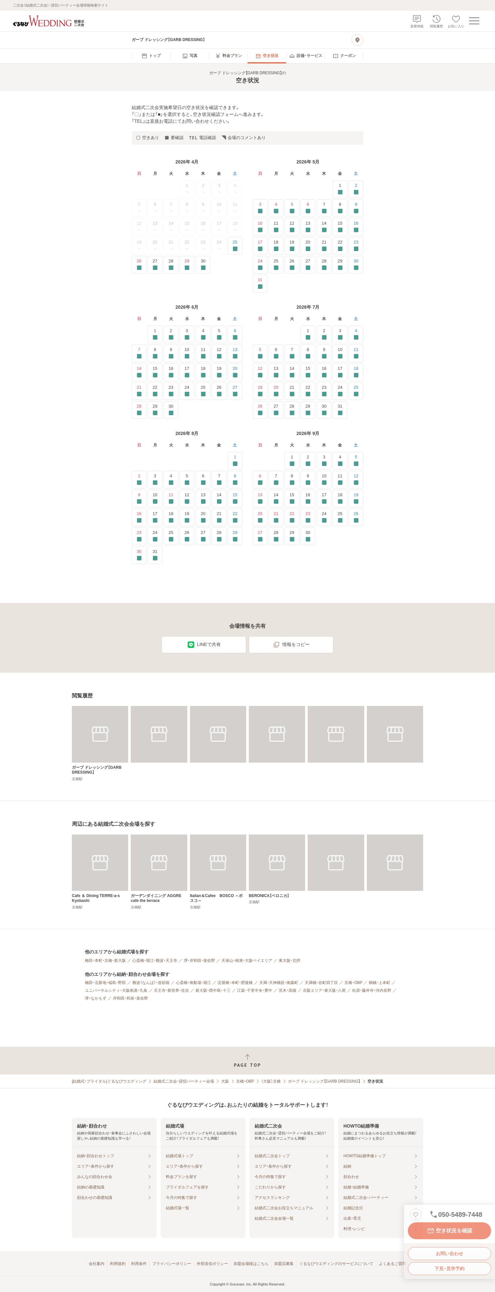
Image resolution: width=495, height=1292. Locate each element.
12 (139, 226)
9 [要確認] (356, 208)
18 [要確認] (276, 245)
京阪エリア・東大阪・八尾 (324, 990)
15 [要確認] (340, 226)
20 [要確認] (308, 245)
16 (203, 226)
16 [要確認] (356, 226)
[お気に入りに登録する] (415, 1214)
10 (219, 208)
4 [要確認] (276, 208)
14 (171, 226)
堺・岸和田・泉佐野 (199, 960)
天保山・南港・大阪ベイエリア (246, 960)
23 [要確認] (356, 245)
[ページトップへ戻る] (247, 1060)
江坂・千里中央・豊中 (254, 990)
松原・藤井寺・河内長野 (371, 990)
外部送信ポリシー (212, 1263)
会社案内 (96, 1263)
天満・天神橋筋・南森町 (278, 982)
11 (235, 208)
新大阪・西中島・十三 (213, 990)
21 (171, 245)
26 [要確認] (139, 264)
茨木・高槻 (287, 990)
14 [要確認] (324, 226)
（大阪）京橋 (271, 1081)
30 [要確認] (203, 264)
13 (155, 226)
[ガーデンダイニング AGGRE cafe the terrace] (159, 872)
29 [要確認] (187, 264)
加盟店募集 (284, 1263)
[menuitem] (151, 56)
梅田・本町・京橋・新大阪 (105, 960)
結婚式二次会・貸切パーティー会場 (184, 1081)
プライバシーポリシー (171, 1263)
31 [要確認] (260, 283)
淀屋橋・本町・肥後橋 (235, 982)
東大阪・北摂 (289, 960)
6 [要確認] (308, 208)
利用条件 (139, 1263)
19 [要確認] (292, 245)
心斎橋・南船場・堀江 (193, 982)
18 (235, 226)
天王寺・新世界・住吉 (171, 990)
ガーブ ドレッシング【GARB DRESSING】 (324, 1081)
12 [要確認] (292, 226)
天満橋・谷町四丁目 (321, 982)
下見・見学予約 (449, 1268)
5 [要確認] (292, 208)
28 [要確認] (171, 264)
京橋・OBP (353, 982)
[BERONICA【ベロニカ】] (277, 870)
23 (203, 245)
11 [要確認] (276, 226)
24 (219, 245)
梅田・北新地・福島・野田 (105, 982)
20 (155, 245)
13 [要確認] (308, 226)
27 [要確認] (155, 264)
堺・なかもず (95, 998)
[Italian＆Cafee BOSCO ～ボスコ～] (218, 872)
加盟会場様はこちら (251, 1263)
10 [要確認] (260, 226)
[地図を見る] (357, 40)
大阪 (225, 1081)
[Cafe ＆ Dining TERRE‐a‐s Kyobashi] (100, 872)
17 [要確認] (260, 245)
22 (187, 245)
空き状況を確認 (449, 1231)
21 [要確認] (324, 245)
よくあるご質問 (392, 1263)
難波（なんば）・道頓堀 (150, 982)
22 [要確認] (340, 245)
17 (219, 226)
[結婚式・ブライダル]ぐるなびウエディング (109, 1081)
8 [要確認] (340, 208)
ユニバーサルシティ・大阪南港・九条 (116, 990)
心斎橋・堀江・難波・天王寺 (154, 960)
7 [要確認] (324, 208)
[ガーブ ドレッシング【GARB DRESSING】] (100, 743)
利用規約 (118, 1263)
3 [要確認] (260, 208)
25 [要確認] (235, 245)
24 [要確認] (260, 264)
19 (139, 245)
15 (187, 226)
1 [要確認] (340, 189)
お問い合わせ (449, 1253)
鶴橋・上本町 (379, 982)
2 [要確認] (356, 189)
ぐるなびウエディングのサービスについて (336, 1263)
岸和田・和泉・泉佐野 (130, 998)
